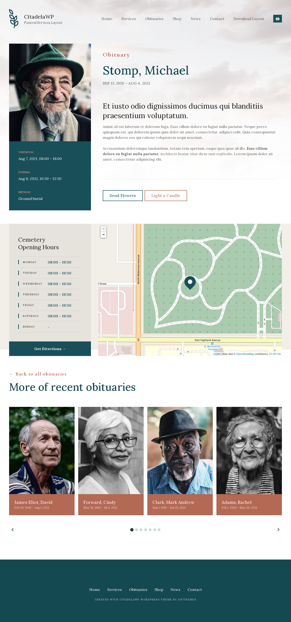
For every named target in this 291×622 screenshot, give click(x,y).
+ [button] (103, 229)
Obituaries (154, 18)
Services (128, 18)
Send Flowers (123, 195)
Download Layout (248, 18)
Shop (177, 18)
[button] (12, 529)
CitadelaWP (43, 16)
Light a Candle (165, 195)
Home (106, 18)
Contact (217, 18)
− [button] (103, 235)
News (196, 18)
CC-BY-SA (275, 354)
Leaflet (217, 354)
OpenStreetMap (245, 354)
